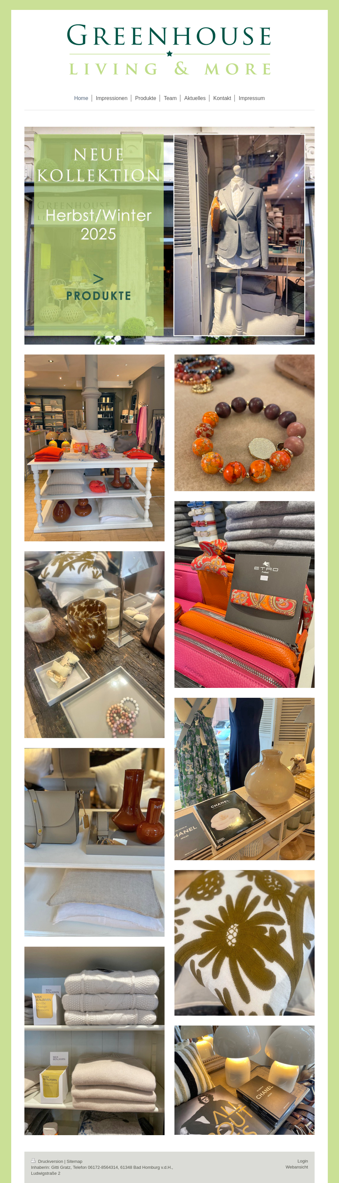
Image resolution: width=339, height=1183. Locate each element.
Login (302, 1161)
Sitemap (74, 1161)
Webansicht (297, 1167)
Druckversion (47, 1161)
